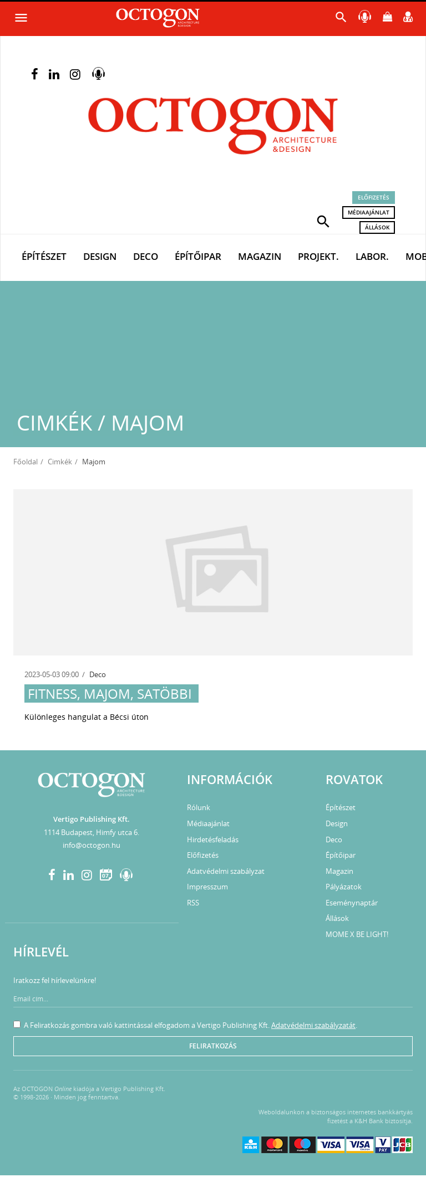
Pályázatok (344, 887)
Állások (377, 227)
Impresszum (207, 887)
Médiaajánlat (368, 212)
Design (99, 256)
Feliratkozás (213, 1046)
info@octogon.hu (91, 845)
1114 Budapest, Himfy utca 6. (91, 832)
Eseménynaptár (352, 903)
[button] (323, 220)
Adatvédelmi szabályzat (226, 871)
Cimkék (60, 462)
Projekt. (318, 256)
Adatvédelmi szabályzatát (313, 1025)
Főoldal (25, 462)
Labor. (372, 256)
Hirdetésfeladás (213, 839)
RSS (193, 903)
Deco (145, 256)
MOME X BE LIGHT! (357, 934)
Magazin (259, 256)
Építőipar (198, 256)
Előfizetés (373, 197)
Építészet (44, 256)
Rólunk (198, 807)
